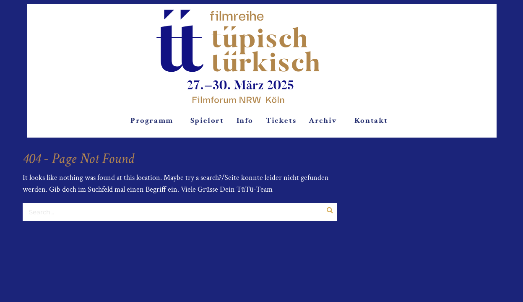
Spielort (207, 120)
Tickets (281, 120)
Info (245, 120)
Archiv (323, 120)
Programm (151, 120)
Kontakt (371, 120)
